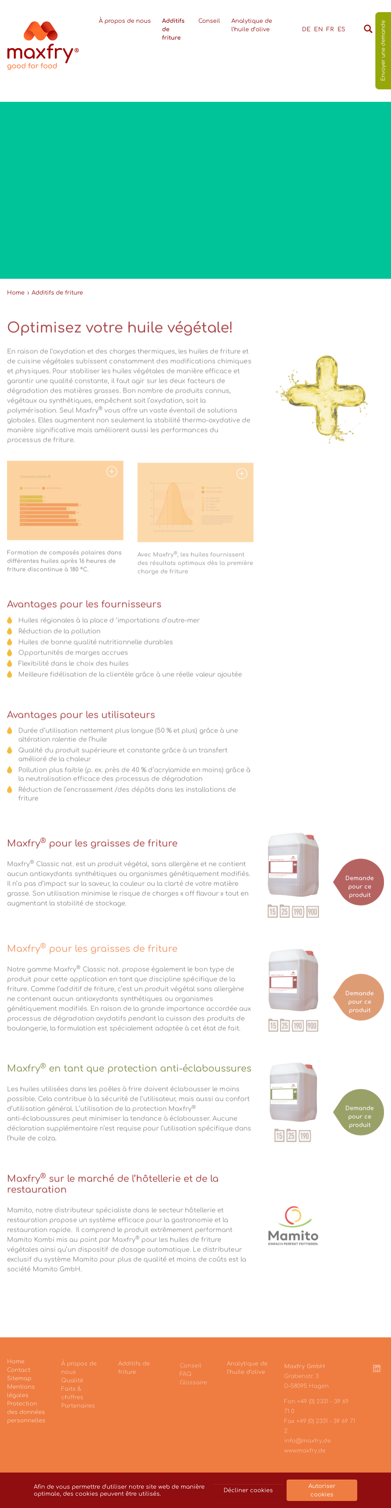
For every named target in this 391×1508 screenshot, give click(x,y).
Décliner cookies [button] (248, 1490)
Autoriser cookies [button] (321, 1490)
